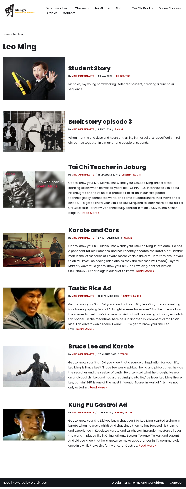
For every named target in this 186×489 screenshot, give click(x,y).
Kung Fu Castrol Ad (97, 406)
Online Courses (170, 8)
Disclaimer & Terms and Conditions (138, 484)
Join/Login (103, 8)
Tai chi (119, 129)
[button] (69, 8)
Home (7, 34)
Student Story (89, 68)
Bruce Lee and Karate (101, 347)
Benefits (127, 174)
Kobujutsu (123, 76)
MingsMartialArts (83, 76)
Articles (52, 13)
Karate (128, 238)
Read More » (91, 213)
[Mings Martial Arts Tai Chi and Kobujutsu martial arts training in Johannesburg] (21, 10)
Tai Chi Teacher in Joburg (107, 167)
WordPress (39, 484)
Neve (6, 484)
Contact (176, 484)
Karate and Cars (93, 230)
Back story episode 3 (100, 121)
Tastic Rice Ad (89, 289)
